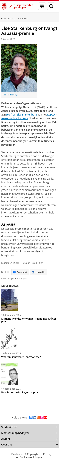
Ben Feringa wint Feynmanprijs (19, 392)
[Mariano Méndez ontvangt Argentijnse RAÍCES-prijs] (29, 300)
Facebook (20, 272)
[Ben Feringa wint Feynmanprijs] (29, 374)
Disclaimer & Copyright (25, 454)
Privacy (47, 454)
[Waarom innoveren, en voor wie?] (29, 338)
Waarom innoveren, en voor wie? (21, 357)
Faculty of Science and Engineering (15, 18)
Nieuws (24, 18)
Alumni (5, 438)
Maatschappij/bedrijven (15, 433)
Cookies (24, 457)
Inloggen (38, 457)
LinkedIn (38, 272)
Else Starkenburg (10, 94)
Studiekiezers (9, 427)
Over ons (6, 18)
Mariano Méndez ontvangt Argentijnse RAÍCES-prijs (29, 320)
